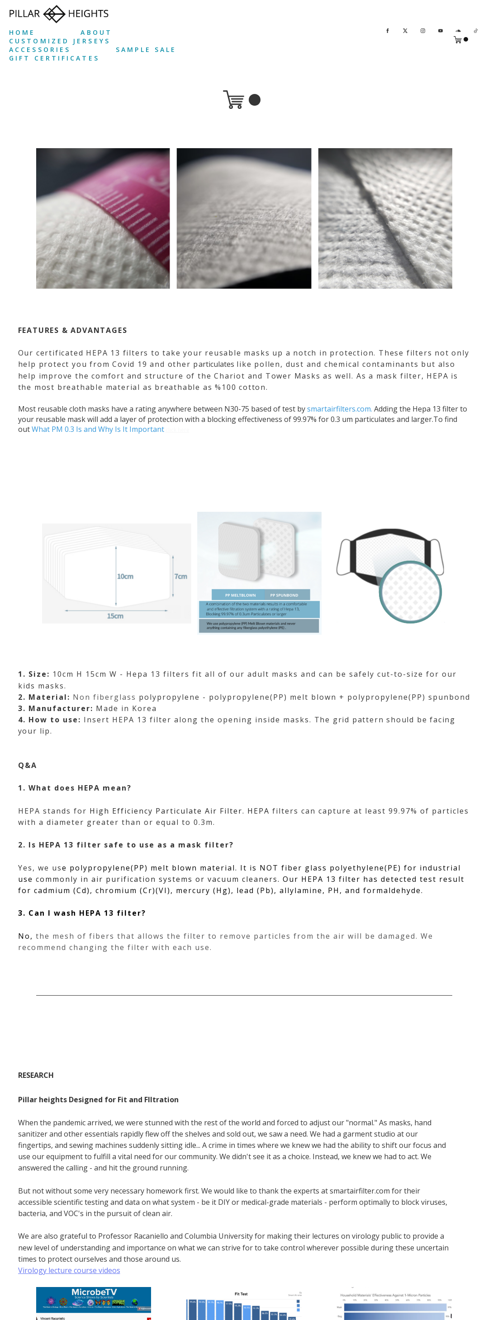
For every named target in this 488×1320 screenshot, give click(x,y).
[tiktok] (476, 30)
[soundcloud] (458, 30)
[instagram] (423, 30)
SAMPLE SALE (146, 49)
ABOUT (96, 32)
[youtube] (440, 30)
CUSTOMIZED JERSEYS (59, 41)
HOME (22, 32)
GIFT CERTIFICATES (54, 58)
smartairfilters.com (339, 409)
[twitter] (405, 30)
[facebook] (387, 30)
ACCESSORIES (40, 49)
